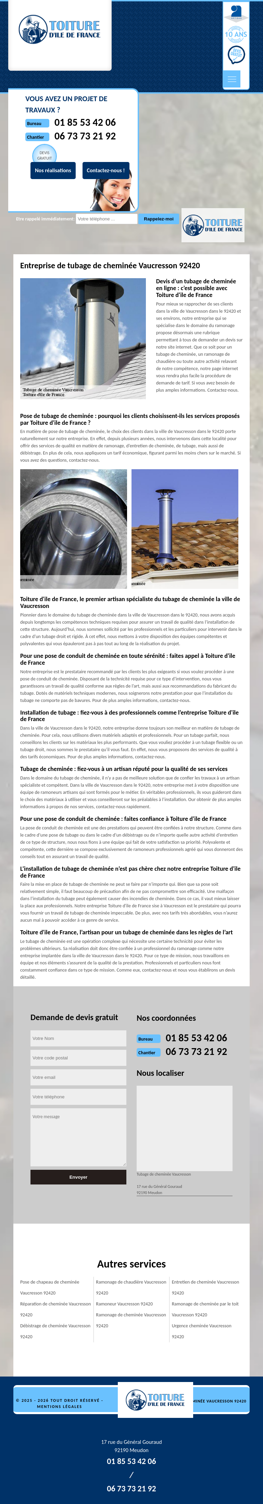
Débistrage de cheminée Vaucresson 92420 (55, 1331)
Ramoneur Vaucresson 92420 (124, 1304)
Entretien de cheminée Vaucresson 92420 (205, 1287)
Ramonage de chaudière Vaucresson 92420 (131, 1287)
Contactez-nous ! (106, 170)
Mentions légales (59, 1406)
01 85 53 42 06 (196, 1037)
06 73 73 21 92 (196, 1051)
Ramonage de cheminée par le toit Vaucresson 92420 (205, 1309)
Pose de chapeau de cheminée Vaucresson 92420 (49, 1287)
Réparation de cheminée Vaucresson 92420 (55, 1309)
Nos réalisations (53, 170)
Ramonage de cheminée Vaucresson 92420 (131, 1320)
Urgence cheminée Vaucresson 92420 (201, 1331)
